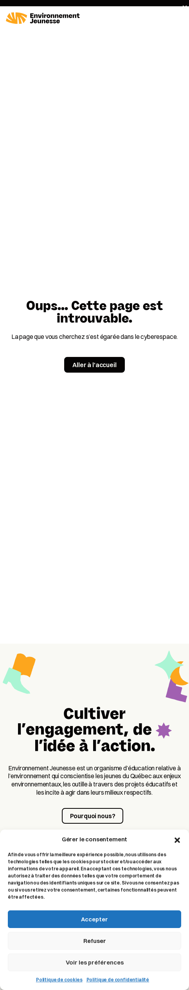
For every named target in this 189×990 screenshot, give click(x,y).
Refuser (94, 941)
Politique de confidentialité (117, 980)
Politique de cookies (59, 980)
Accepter (94, 919)
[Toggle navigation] (178, 18)
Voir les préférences (95, 962)
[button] (177, 839)
